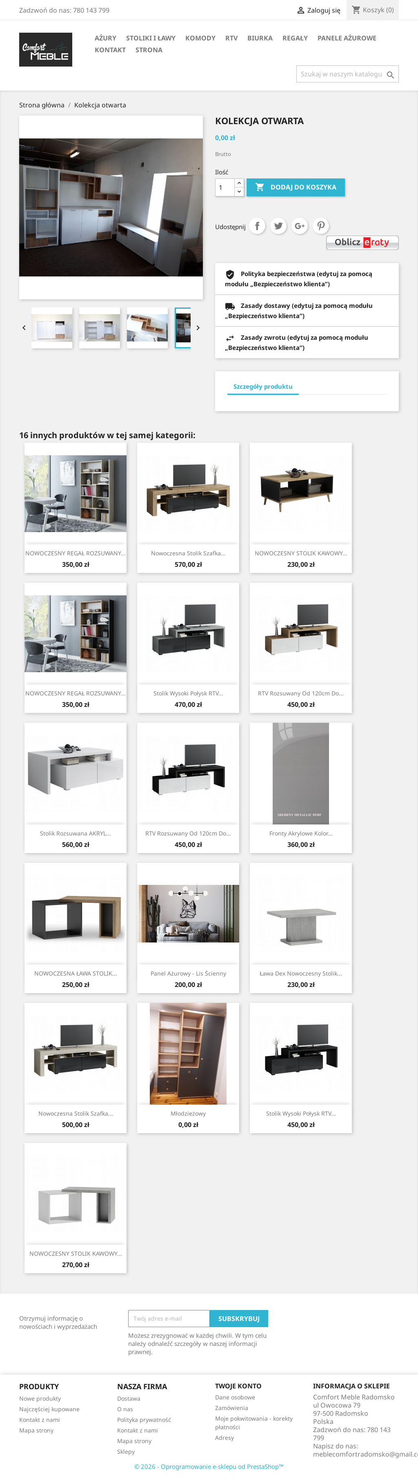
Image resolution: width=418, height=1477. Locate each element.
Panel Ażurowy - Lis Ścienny (188, 973)
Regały (295, 37)
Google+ (299, 226)
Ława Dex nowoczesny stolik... (301, 973)
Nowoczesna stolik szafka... (188, 553)
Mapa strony (36, 1430)
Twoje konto (238, 1385)
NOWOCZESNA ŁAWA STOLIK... (75, 973)
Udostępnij (257, 226)
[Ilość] (225, 187)
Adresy (224, 1437)
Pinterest (321, 226)
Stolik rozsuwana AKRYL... (75, 833)
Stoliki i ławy (151, 37)
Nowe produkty (40, 1398)
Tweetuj (278, 226)
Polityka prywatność (144, 1420)
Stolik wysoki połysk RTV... (188, 693)
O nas (125, 1409)
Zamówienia (231, 1408)
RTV (231, 37)
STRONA (149, 49)
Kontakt (110, 49)
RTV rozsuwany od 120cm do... (301, 693)
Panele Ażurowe (347, 37)
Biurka (260, 37)
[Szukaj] (347, 73)
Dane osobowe (235, 1397)
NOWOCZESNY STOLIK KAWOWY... (301, 553)
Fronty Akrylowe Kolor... (301, 833)
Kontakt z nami (39, 1420)
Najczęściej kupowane (49, 1409)
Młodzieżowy (188, 1113)
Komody (200, 37)
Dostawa (128, 1398)
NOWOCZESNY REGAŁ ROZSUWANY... (75, 553)
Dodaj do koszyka (295, 187)
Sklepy (126, 1451)
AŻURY (105, 37)
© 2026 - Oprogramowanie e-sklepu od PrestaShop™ (209, 1466)
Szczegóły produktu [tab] (263, 386)
